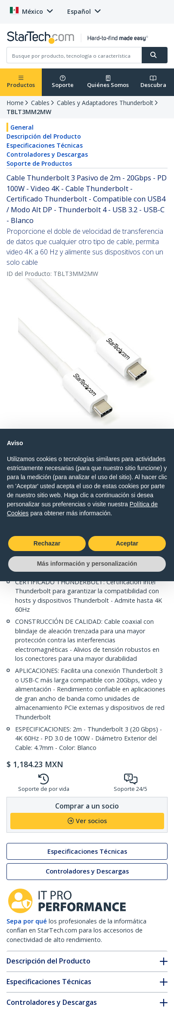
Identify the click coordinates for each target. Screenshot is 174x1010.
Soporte (63, 82)
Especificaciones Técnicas (44, 145)
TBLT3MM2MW (28, 112)
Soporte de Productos (39, 163)
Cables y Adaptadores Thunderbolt (105, 103)
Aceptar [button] (127, 543)
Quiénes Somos (108, 82)
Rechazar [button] (47, 543)
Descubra (153, 82)
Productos (21, 82)
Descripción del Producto (43, 136)
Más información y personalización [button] (87, 563)
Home (15, 103)
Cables (40, 103)
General (22, 127)
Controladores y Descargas (47, 154)
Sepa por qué (26, 921)
